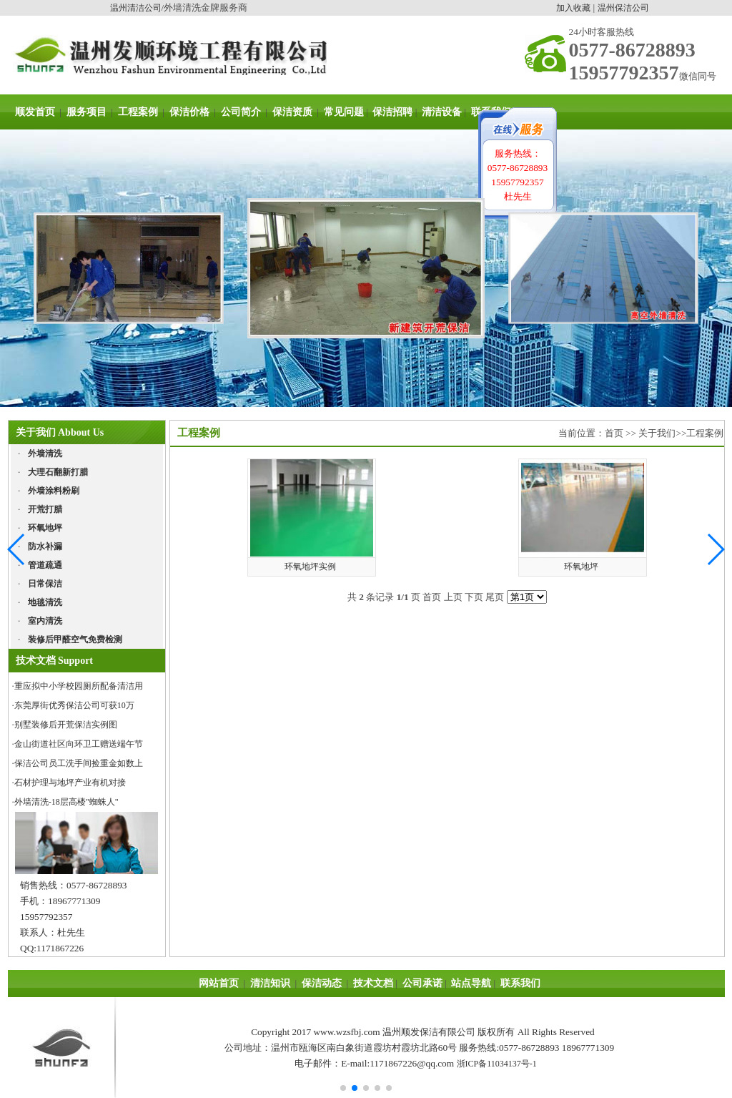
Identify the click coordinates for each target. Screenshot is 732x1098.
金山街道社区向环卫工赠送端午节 (78, 744)
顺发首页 (35, 112)
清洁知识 (270, 983)
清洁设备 (442, 112)
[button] (715, 549)
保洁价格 (189, 112)
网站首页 (219, 983)
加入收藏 (573, 8)
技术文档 (373, 983)
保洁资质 (290, 112)
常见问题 (344, 112)
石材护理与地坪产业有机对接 (70, 783)
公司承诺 (422, 983)
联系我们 (519, 983)
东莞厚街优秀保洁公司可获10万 (74, 705)
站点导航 (471, 983)
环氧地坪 (581, 567)
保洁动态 (322, 983)
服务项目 (86, 112)
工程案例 (138, 112)
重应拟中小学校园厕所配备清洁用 (78, 686)
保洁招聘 (392, 112)
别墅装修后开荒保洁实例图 (65, 725)
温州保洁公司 (623, 8)
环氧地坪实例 (310, 567)
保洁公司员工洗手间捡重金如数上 (78, 763)
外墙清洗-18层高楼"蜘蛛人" (66, 802)
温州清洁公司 (136, 8)
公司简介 (241, 112)
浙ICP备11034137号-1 (497, 1064)
